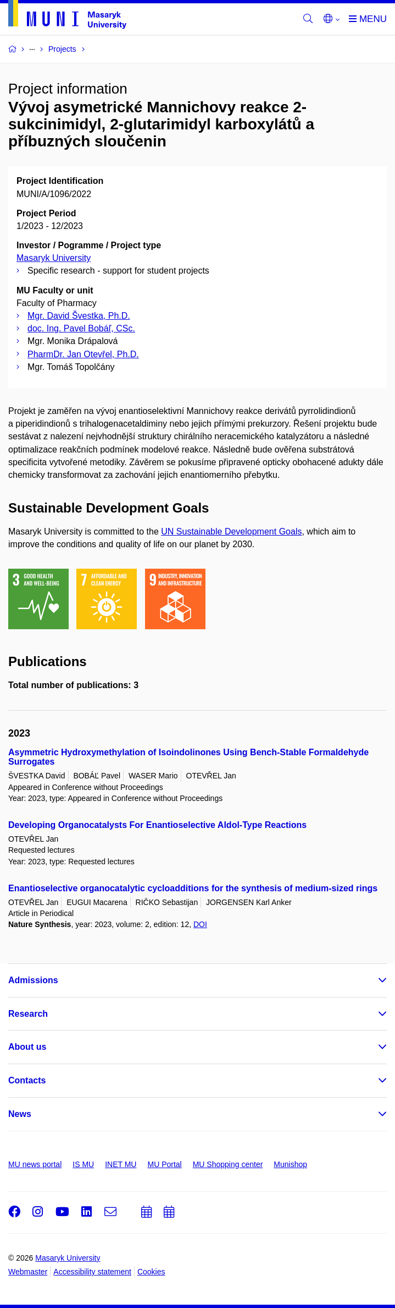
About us (27, 1046)
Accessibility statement (92, 1271)
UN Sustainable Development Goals (231, 531)
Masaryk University (53, 258)
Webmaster (27, 1271)
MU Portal (164, 1164)
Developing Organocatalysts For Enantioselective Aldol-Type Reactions (157, 825)
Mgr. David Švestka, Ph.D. (78, 315)
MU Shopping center (228, 1164)
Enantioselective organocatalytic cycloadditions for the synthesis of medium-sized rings (192, 888)
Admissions (33, 980)
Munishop (290, 1164)
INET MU (120, 1164)
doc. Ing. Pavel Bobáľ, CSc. (81, 328)
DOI (200, 924)
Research (28, 1013)
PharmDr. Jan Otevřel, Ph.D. (83, 354)
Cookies (151, 1271)
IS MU (83, 1164)
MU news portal (35, 1164)
